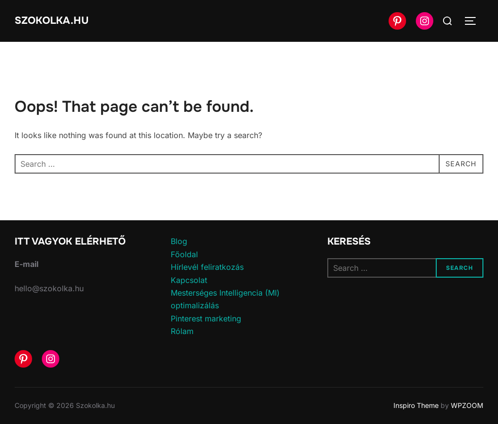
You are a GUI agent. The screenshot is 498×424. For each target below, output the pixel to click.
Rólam (182, 331)
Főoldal (184, 254)
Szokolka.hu (54, 20)
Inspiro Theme (416, 405)
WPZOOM (467, 405)
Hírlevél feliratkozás (207, 267)
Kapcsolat (189, 280)
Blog (179, 241)
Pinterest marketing (206, 318)
